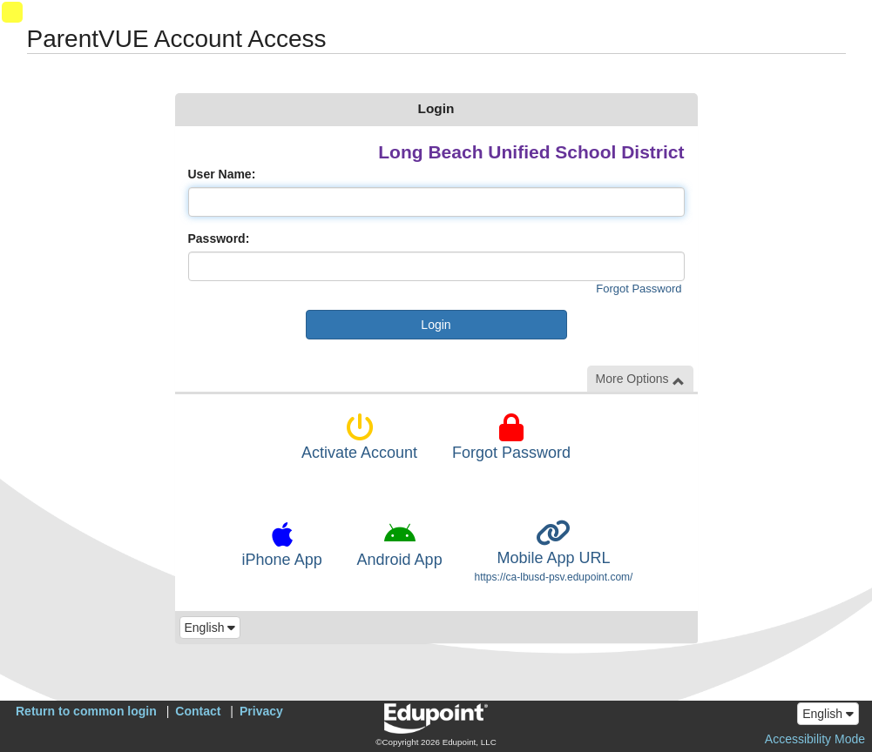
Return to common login (86, 711)
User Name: (222, 174)
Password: (219, 238)
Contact (197, 711)
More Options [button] (640, 379)
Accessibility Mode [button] (815, 739)
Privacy (261, 711)
